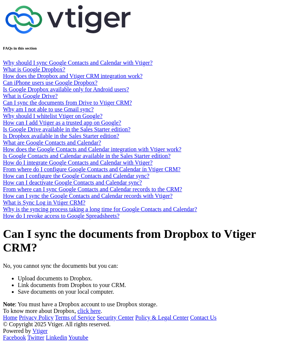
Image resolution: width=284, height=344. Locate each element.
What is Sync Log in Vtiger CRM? (44, 202)
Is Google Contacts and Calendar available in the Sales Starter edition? (86, 156)
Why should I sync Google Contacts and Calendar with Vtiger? (78, 63)
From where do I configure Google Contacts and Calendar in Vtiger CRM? (91, 169)
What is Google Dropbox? (34, 69)
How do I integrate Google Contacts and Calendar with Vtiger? (77, 162)
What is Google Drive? (30, 96)
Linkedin (56, 337)
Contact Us (203, 317)
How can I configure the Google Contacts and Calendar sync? (76, 176)
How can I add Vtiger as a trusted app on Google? (62, 122)
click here (89, 311)
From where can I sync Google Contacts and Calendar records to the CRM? (92, 189)
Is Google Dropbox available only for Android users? (66, 89)
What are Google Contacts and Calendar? (52, 142)
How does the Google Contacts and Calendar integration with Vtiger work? (92, 149)
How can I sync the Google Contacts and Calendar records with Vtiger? (88, 196)
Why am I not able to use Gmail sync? (48, 109)
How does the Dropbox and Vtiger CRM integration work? (72, 76)
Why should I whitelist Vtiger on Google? (52, 116)
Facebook (14, 337)
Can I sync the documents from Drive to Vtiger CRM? (67, 103)
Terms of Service (75, 317)
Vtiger (40, 331)
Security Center (115, 317)
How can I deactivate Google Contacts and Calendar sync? (72, 182)
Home (10, 317)
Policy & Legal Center (162, 317)
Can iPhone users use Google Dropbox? (50, 83)
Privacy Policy (36, 317)
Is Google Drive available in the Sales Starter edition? (67, 129)
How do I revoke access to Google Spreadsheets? (61, 216)
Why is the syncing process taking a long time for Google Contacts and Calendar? (100, 209)
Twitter (35, 337)
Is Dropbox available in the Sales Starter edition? (61, 136)
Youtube (78, 337)
